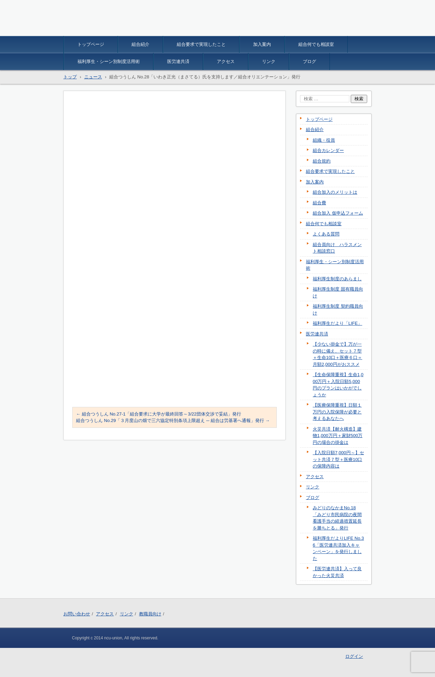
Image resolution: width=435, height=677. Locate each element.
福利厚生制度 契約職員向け (338, 310)
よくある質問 (326, 234)
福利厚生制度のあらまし (337, 278)
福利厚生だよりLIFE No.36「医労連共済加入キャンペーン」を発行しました (338, 548)
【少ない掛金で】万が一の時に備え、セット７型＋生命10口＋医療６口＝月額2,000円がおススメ (337, 354)
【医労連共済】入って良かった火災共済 (337, 572)
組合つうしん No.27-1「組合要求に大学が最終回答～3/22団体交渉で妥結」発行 (158, 414)
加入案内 (262, 44)
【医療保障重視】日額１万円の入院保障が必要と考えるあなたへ (337, 412)
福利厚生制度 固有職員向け (338, 292)
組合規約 (322, 161)
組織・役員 (324, 140)
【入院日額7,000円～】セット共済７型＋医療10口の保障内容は (338, 459)
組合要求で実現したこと (201, 44)
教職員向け (150, 613)
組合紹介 (140, 44)
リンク (268, 61)
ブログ (309, 61)
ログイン (354, 656)
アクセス (226, 61)
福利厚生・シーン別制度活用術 (108, 61)
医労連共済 (178, 61)
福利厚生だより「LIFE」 (337, 323)
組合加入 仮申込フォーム (338, 213)
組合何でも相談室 (316, 44)
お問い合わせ (76, 613)
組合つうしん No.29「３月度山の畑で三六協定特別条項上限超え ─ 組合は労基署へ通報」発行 (173, 420)
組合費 (319, 202)
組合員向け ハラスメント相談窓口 (337, 248)
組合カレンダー (328, 150)
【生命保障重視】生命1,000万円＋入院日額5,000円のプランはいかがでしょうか (338, 384)
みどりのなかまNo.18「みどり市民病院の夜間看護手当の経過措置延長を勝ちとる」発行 (337, 518)
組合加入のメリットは (335, 192)
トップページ (90, 44)
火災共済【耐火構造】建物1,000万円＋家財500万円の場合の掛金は (337, 435)
